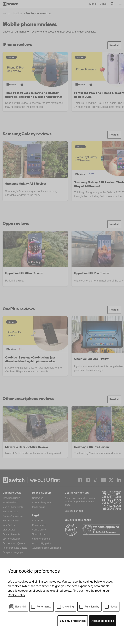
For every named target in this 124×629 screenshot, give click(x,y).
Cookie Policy (16, 595)
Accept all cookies (102, 620)
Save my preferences (73, 620)
